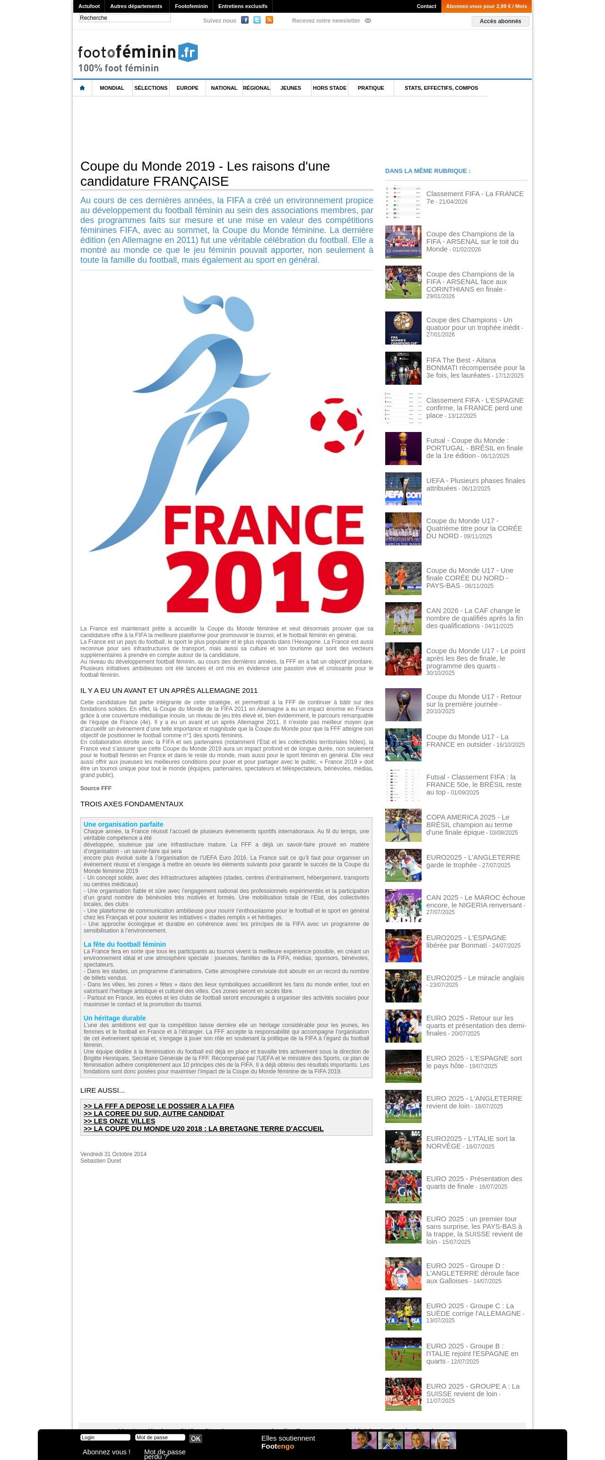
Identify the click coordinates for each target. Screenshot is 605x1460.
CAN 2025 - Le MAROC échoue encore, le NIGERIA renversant (466, 889)
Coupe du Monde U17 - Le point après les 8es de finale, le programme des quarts (474, 651)
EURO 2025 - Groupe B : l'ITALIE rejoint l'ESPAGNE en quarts (468, 1331)
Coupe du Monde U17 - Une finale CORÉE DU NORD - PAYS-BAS (469, 567)
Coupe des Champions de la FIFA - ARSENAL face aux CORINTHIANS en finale (475, 280)
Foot (280, 1454)
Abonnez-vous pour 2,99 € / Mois (486, 6)
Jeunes (290, 88)
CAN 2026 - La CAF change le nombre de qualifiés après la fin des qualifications (475, 611)
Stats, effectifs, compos (441, 88)
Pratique (371, 88)
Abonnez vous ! (101, 1452)
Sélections (150, 88)
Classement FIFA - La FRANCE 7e (470, 193)
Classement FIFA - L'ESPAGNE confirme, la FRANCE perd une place (472, 397)
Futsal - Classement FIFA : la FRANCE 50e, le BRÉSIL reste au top (475, 768)
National (224, 88)
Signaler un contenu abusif (225, 1412)
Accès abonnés (500, 21)
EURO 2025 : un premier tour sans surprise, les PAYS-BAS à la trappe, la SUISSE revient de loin (474, 1214)
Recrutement (284, 1412)
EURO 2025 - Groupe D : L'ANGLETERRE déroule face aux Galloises (469, 1254)
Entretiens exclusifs (243, 6)
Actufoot (89, 6)
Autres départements (136, 6)
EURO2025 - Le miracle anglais (466, 966)
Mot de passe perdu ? (169, 1452)
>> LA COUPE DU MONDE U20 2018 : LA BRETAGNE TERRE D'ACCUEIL (189, 1127)
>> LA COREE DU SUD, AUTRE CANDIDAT (145, 1112)
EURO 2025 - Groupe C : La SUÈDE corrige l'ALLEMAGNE (472, 1290)
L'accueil (82, 88)
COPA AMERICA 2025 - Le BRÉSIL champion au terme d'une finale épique (475, 808)
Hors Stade (329, 88)
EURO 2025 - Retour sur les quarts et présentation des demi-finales (473, 1009)
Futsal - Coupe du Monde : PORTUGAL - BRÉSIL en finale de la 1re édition (476, 437)
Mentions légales (139, 1412)
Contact (426, 6)
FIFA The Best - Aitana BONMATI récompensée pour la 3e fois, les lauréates (468, 361)
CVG (176, 1412)
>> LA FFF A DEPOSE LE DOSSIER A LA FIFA (150, 1105)
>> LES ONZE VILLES (115, 1119)
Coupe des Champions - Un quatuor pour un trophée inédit (471, 317)
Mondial (112, 88)
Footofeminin (191, 6)
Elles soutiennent (286, 1444)
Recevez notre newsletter (326, 20)
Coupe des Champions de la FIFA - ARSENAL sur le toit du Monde (470, 236)
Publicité (320, 1412)
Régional (256, 88)
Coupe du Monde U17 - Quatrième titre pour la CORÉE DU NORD (475, 518)
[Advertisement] (245, 127)
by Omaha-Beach (363, 1412)
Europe (188, 88)
